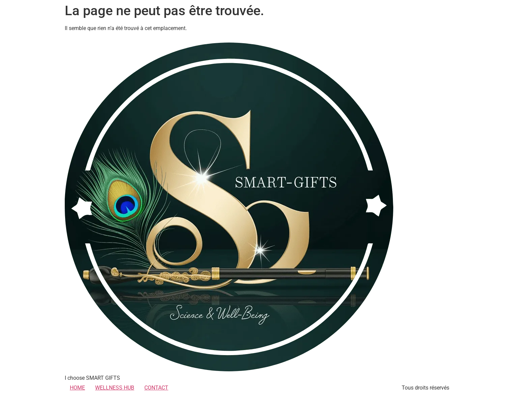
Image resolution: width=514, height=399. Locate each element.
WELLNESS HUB (114, 387)
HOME (77, 387)
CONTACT (156, 387)
